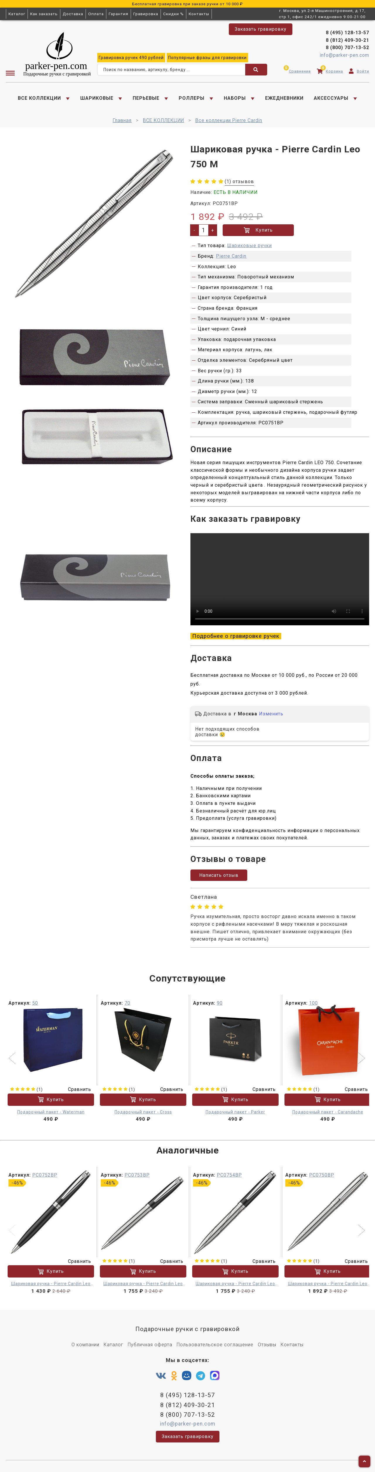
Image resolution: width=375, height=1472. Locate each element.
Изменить (271, 714)
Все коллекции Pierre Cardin (228, 120)
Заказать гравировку (261, 29)
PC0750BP (321, 1175)
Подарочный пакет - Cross (143, 1111)
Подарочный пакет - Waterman (51, 1111)
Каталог (16, 13)
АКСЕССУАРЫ (331, 98)
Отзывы (267, 1344)
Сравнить (76, 1089)
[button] (13, 1058)
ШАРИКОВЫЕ (96, 98)
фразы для (207, 57)
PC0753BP (137, 1175)
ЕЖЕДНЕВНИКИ (284, 98)
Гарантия (118, 13)
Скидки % (173, 13)
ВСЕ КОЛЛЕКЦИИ (39, 98)
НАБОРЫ (235, 98)
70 (127, 1003)
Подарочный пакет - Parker (235, 1111)
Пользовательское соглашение (215, 1344)
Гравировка (145, 13)
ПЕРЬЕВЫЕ (146, 98)
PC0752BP (44, 1175)
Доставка (73, 13)
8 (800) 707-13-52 (347, 47)
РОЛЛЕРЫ (191, 98)
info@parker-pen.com (344, 55)
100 (313, 1003)
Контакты (199, 13)
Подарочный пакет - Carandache (327, 1111)
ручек (131, 57)
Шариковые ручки (249, 245)
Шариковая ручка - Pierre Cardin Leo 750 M (51, 1284)
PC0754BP (229, 1175)
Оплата (96, 13)
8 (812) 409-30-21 (347, 40)
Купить (258, 230)
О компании (85, 1344)
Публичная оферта (150, 1344)
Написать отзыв (218, 875)
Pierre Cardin (231, 256)
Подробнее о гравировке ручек (235, 636)
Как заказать (44, 13)
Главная (122, 120)
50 (35, 1003)
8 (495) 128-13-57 (347, 32)
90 (220, 1003)
